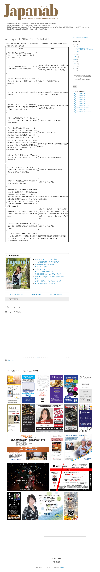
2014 (76, 70)
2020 (76, 57)
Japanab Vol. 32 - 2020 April (81, 106)
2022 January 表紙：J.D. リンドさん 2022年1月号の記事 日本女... (84, 50)
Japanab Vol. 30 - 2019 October (82, 112)
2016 (76, 66)
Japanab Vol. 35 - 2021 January (82, 100)
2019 (76, 59)
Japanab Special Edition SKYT (82, 108)
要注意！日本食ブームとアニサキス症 (48, 274)
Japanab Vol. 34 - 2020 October (82, 102)
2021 (76, 54)
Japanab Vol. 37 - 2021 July (81, 96)
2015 (76, 68)
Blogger (62, 567)
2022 (76, 44)
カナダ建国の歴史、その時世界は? (47, 262)
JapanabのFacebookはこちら (80, 37)
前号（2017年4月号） (16, 294)
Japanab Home (36, 294)
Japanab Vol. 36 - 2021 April (81, 98)
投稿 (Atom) (11, 360)
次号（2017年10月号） (57, 294)
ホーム (37, 357)
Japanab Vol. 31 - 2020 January (82, 110)
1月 (77, 46)
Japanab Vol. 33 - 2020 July (81, 104)
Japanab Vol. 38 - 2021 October (82, 94)
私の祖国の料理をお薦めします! (46, 283)
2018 (76, 61)
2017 (76, 63)
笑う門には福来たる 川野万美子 (46, 259)
